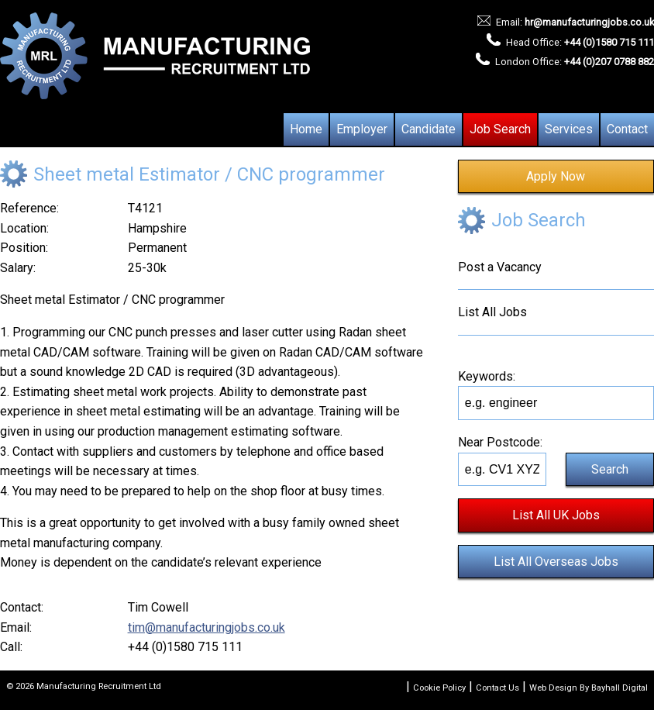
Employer (361, 129)
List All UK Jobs (556, 515)
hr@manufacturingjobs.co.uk (589, 22)
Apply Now (555, 176)
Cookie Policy (439, 688)
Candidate (428, 129)
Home (306, 129)
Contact (627, 129)
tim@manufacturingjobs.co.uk (206, 627)
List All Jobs (492, 312)
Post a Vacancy (500, 267)
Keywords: (486, 376)
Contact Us (497, 688)
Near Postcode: (500, 442)
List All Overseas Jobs (556, 561)
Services (569, 129)
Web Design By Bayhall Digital (588, 688)
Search (609, 469)
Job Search (500, 129)
